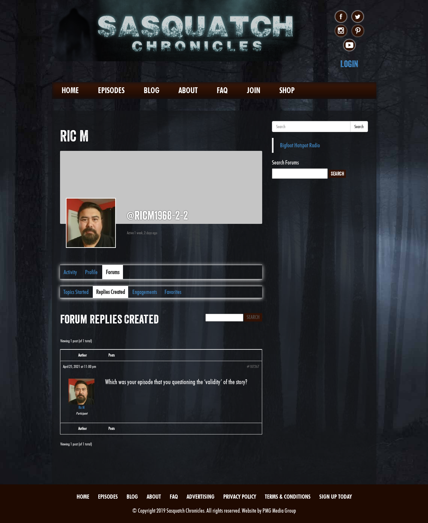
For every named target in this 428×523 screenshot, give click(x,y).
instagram (341, 31)
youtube (349, 45)
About (188, 90)
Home (70, 90)
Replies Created (110, 291)
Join (253, 90)
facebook (341, 17)
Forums (112, 272)
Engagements (144, 291)
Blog (151, 90)
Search (359, 126)
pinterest (358, 31)
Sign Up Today (335, 496)
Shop (287, 90)
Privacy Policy (239, 496)
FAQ (222, 90)
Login (349, 63)
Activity (70, 272)
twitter (358, 17)
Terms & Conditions (288, 496)
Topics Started (76, 291)
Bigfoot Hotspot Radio (300, 145)
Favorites (173, 291)
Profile (91, 272)
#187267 (253, 366)
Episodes (111, 90)
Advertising (200, 496)
